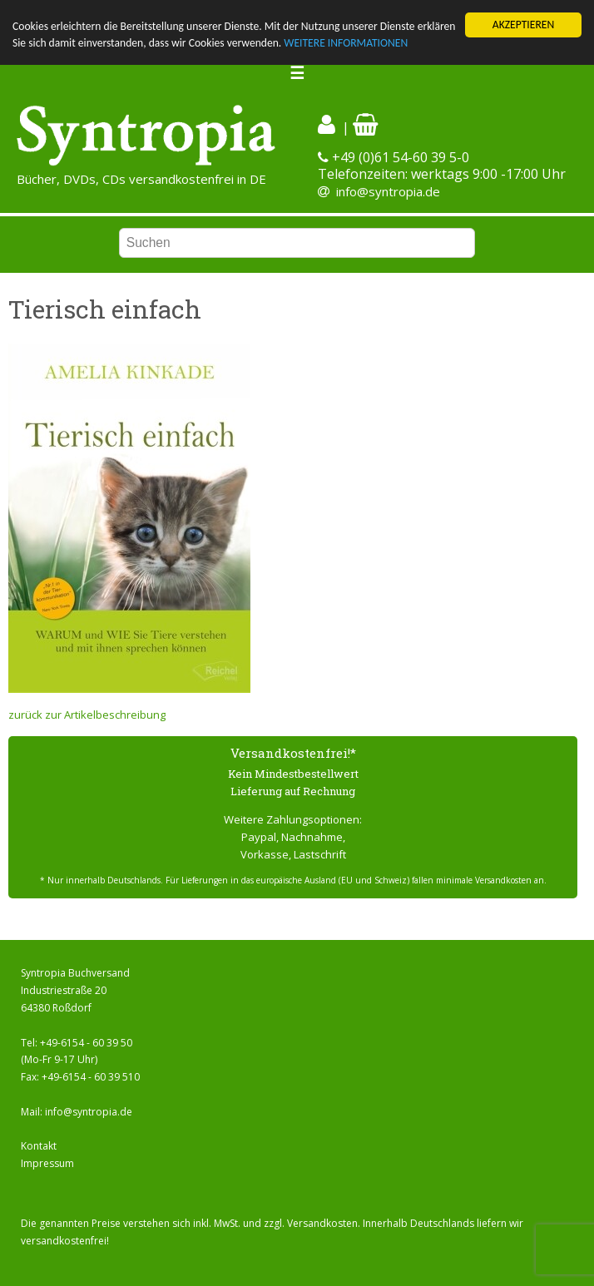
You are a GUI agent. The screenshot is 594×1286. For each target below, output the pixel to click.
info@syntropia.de (388, 191)
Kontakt (39, 1146)
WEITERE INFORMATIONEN (346, 43)
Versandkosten (322, 1223)
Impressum (47, 1163)
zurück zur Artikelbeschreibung (87, 714)
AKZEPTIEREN (523, 24)
